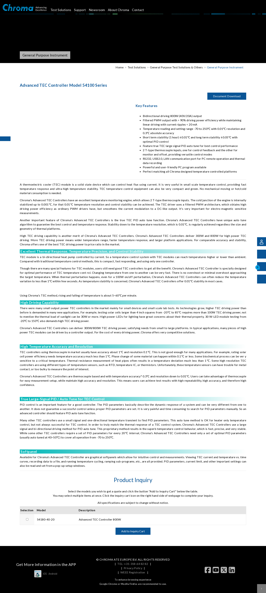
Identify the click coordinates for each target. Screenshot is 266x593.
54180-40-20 (45, 519)
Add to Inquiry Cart (133, 531)
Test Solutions (63, 10)
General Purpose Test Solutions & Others (176, 67)
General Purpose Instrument (225, 67)
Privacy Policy (133, 568)
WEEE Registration (133, 572)
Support (83, 10)
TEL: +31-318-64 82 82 (133, 563)
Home (120, 67)
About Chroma (121, 10)
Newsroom (100, 10)
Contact (141, 10)
